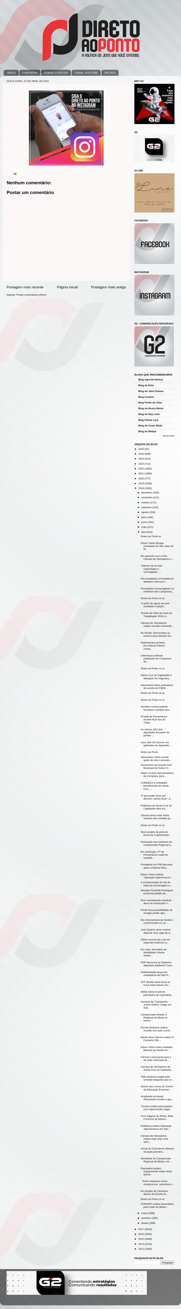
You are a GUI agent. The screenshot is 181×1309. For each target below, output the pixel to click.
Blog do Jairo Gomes (151, 391)
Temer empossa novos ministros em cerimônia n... (157, 1183)
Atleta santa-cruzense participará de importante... (157, 993)
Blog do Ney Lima (149, 414)
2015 (141, 1239)
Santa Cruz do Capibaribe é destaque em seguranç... (156, 677)
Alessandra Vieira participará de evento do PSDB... (157, 686)
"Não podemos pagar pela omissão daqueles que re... (157, 1078)
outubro (146, 502)
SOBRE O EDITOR (56, 72)
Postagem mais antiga (108, 287)
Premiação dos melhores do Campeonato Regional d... (157, 843)
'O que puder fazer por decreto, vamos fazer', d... (156, 797)
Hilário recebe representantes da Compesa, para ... (157, 774)
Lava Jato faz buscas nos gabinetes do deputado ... (156, 744)
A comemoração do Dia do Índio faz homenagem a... (156, 884)
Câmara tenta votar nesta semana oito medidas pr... (156, 817)
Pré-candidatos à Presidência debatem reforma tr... (157, 580)
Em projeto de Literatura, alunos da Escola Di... (154, 1192)
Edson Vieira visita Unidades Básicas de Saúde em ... (157, 1049)
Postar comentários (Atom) (31, 294)
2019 (141, 483)
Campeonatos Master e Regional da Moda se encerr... (154, 1017)
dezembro (147, 492)
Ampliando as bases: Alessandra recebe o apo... (157, 1098)
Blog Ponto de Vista (150, 402)
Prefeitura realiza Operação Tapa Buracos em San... (156, 1127)
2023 (141, 463)
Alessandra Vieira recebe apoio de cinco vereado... (156, 759)
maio (144, 527)
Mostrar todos (168, 436)
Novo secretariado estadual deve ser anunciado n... (156, 902)
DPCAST (110, 72)
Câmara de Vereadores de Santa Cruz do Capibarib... (157, 1068)
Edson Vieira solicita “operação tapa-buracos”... (157, 876)
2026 (141, 449)
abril (144, 532)
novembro (147, 497)
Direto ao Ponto (149, 752)
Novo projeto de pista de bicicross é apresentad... (156, 833)
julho (144, 517)
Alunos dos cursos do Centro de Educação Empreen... (157, 1088)
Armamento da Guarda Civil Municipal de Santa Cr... (156, 766)
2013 (141, 1248)
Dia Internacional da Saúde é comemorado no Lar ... (157, 921)
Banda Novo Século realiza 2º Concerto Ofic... (157, 1039)
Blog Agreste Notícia (150, 379)
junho (144, 522)
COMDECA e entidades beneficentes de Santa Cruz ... (154, 785)
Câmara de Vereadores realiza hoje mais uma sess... (154, 1138)
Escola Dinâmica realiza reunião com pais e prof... (156, 1029)
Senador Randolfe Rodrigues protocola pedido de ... (157, 892)
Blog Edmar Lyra (148, 420)
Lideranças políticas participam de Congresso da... (156, 658)
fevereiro (146, 1218)
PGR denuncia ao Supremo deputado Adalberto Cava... (157, 964)
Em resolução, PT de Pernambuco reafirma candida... (154, 854)
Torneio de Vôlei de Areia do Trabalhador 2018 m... (156, 614)
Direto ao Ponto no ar (153, 598)
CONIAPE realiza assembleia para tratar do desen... (157, 1205)
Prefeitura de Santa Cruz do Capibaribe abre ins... (156, 807)
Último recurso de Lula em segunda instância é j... (155, 941)
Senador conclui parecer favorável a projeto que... (156, 708)
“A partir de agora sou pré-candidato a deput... (155, 605)
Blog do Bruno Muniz (151, 408)
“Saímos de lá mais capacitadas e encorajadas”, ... (151, 568)
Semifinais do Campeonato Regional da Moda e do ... (156, 1160)
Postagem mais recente (25, 287)
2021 (141, 473)
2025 (141, 453)
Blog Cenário (146, 397)
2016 (141, 1234)
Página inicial (67, 287)
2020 (141, 478)
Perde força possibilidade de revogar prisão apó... (156, 911)
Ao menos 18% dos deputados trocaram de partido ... (155, 732)
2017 (141, 1229)
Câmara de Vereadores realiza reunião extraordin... (157, 624)
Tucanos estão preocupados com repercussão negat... (156, 1108)
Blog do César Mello (150, 425)
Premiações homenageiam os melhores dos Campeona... (157, 590)
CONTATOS (29, 72)
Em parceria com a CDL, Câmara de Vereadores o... (157, 557)
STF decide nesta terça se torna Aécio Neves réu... (155, 983)
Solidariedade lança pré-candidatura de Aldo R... (155, 974)
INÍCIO (11, 72)
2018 (141, 488)
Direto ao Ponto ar (151, 536)
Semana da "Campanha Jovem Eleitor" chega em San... (156, 1004)
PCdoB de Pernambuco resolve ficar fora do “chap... (154, 719)
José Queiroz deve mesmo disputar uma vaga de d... (156, 931)
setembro (146, 507)
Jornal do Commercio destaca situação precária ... (157, 1150)
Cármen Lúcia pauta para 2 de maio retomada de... (156, 1058)
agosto (145, 512)
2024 (141, 458)
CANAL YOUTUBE (86, 72)
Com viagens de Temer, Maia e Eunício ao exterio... (157, 1117)
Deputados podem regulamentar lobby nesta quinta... (156, 1171)
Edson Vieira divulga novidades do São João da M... (157, 546)
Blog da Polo (146, 385)
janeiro (145, 1223)
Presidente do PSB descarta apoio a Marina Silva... (156, 866)
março (145, 1213)
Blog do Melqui (147, 431)
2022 (141, 468)
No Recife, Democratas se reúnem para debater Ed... (157, 634)
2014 (141, 1244)
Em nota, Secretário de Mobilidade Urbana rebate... (153, 952)
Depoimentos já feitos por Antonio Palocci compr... (153, 645)
